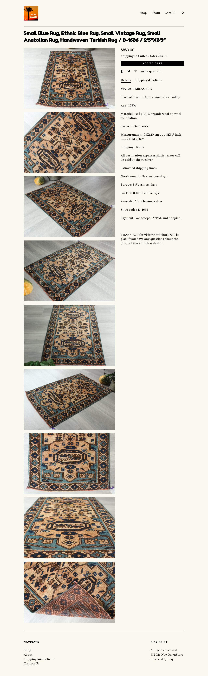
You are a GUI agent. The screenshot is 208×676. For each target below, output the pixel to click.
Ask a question (151, 71)
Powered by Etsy (162, 659)
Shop (143, 12)
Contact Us (31, 663)
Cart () (170, 12)
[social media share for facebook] (122, 71)
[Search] (183, 13)
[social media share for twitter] (129, 71)
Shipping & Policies (148, 80)
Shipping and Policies (39, 659)
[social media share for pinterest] (136, 71)
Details (126, 80)
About (155, 12)
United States (147, 56)
